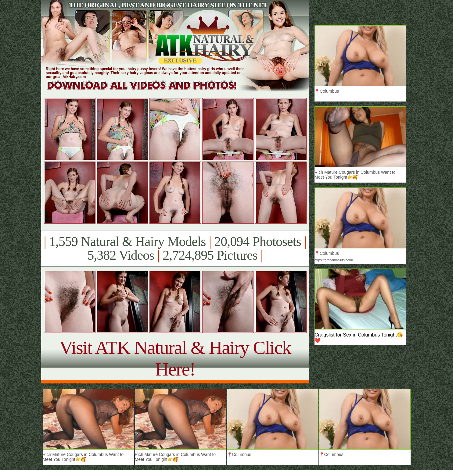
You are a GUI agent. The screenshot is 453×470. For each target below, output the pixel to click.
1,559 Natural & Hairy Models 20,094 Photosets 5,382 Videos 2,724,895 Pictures (175, 248)
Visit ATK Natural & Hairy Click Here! (175, 358)
